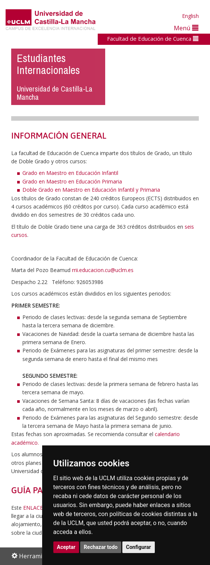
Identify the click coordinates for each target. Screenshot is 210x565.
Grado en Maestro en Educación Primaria (72, 181)
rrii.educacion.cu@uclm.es (103, 270)
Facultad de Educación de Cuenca (152, 38)
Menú (186, 28)
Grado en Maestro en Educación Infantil (70, 172)
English (190, 15)
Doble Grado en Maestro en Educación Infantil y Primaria (91, 189)
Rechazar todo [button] (101, 547)
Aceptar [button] (66, 547)
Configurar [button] (138, 547)
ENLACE (33, 507)
